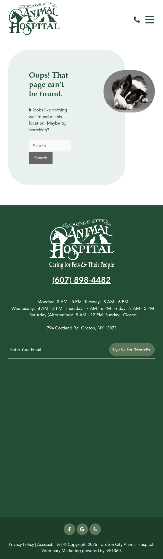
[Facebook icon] (69, 529)
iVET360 (113, 550)
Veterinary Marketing (61, 550)
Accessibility (48, 544)
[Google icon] (82, 529)
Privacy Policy (21, 544)
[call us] (136, 19)
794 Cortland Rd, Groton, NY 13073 (81, 328)
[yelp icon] (95, 529)
